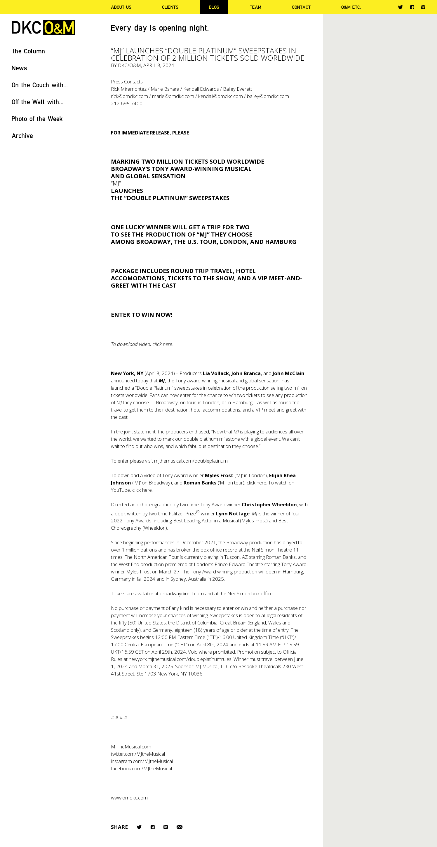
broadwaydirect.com (182, 593)
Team (255, 7)
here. (262, 482)
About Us (121, 7)
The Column (28, 51)
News (19, 68)
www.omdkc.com (129, 797)
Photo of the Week (37, 119)
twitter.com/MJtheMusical (138, 753)
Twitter (400, 7)
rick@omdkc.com (129, 96)
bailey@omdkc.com (268, 96)
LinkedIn (165, 827)
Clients (170, 7)
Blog (214, 7)
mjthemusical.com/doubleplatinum (191, 460)
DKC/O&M (43, 27)
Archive (22, 135)
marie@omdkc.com (173, 96)
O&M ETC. (351, 7)
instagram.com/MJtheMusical (142, 761)
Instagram (423, 7)
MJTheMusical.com (131, 746)
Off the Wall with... (38, 102)
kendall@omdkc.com (220, 96)
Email (179, 827)
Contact (301, 7)
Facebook (412, 7)
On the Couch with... (40, 85)
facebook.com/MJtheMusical (141, 768)
